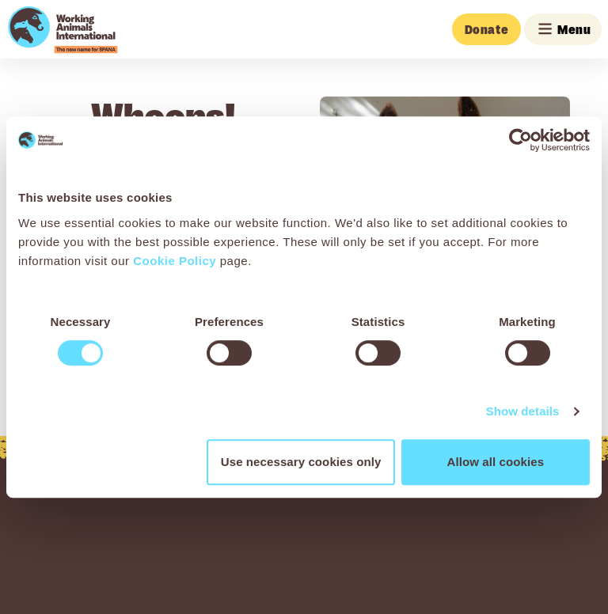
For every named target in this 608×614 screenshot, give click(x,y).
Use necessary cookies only (301, 461)
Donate (486, 29)
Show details (523, 411)
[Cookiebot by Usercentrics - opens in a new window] (520, 140)
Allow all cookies (496, 461)
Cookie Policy (174, 260)
